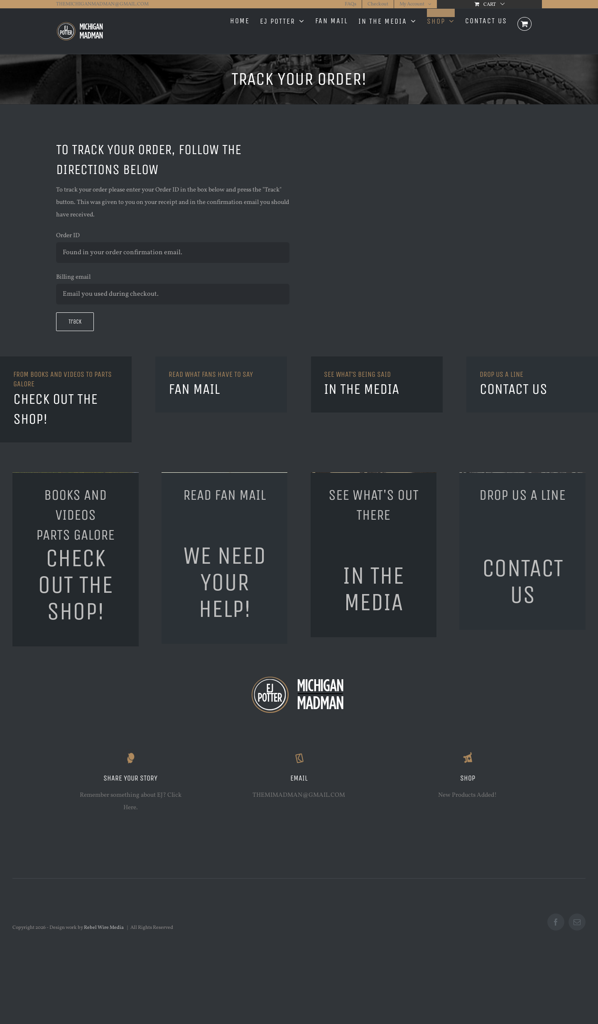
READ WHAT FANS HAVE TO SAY (211, 374)
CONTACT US (513, 389)
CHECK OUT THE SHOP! (75, 584)
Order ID (68, 235)
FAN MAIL (194, 389)
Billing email (73, 277)
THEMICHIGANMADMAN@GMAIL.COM (102, 4)
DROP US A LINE (501, 374)
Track (75, 321)
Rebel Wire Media (104, 927)
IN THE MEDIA (361, 389)
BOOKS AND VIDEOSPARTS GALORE (75, 515)
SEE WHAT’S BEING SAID (357, 374)
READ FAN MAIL (224, 495)
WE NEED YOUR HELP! (224, 582)
